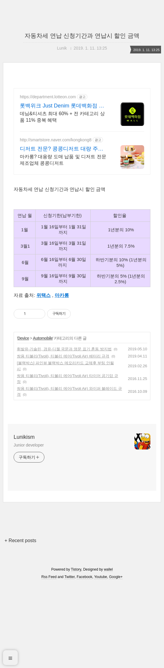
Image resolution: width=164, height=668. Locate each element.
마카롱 (62, 295)
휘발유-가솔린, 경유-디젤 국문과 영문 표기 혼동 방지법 (64, 349)
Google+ (116, 577)
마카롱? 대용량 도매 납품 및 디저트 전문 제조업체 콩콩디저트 (63, 160)
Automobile (43, 338)
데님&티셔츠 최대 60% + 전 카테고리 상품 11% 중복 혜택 (62, 117)
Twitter (70, 577)
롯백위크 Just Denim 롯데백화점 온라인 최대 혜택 (62, 106)
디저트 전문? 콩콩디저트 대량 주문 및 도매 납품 (61, 149)
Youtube (100, 577)
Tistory (76, 569)
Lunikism (24, 437)
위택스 (43, 295)
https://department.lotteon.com (48, 96)
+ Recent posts (20, 540)
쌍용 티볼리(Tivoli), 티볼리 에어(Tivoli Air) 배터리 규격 (63, 356)
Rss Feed (49, 577)
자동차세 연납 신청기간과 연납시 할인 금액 (82, 35)
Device (23, 338)
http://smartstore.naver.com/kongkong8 (55, 139)
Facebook (84, 577)
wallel (108, 569)
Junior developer (29, 445)
